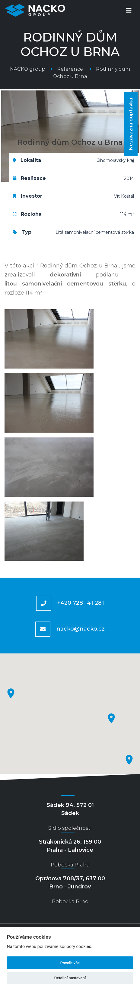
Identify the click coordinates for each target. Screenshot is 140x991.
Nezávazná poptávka (131, 124)
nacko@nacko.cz (80, 628)
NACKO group (27, 69)
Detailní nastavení (70, 978)
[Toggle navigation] (128, 10)
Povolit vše (70, 963)
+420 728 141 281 (80, 603)
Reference (70, 69)
